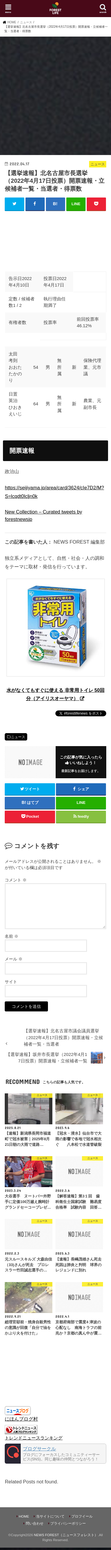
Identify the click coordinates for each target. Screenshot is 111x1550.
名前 (11, 936)
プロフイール (82, 1516)
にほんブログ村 (21, 1418)
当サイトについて (50, 1516)
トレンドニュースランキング (33, 1438)
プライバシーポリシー (68, 1523)
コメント (16, 880)
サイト (11, 981)
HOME (24, 1516)
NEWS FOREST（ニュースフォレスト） (66, 1535)
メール (13, 959)
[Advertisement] (55, 95)
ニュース (18, 737)
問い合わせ (35, 1523)
